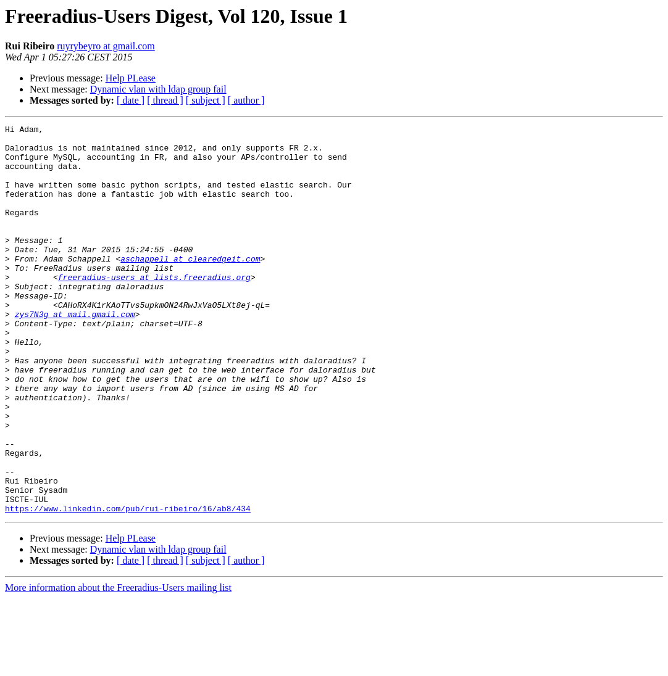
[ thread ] (165, 100)
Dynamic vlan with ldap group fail (158, 89)
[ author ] (246, 100)
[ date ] (130, 100)
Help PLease (131, 78)
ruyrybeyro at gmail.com (106, 46)
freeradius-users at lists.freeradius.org (154, 308)
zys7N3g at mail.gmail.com (75, 352)
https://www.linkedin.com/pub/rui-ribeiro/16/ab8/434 (128, 586)
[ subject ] (205, 100)
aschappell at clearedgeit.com (190, 286)
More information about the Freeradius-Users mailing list (118, 665)
